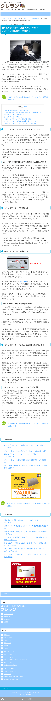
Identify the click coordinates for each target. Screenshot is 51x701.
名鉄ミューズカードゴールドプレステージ (15, 659)
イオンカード (7, 643)
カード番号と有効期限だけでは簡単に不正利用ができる (24, 112)
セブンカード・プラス (10, 654)
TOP (11, 18)
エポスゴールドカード (10, 671)
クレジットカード (8, 614)
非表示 (24, 107)
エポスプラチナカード (10, 668)
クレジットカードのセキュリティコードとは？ (18, 110)
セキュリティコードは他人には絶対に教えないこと (20, 121)
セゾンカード (7, 640)
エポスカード (7, 674)
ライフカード (7, 648)
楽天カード (7, 645)
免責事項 (6, 622)
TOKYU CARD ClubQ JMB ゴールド (13, 676)
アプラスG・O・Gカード (10, 665)
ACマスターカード (9, 651)
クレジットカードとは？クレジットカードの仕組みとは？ (25, 451)
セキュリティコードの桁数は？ (13, 115)
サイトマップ (6, 688)
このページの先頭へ (27, 699)
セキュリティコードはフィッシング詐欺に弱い (21, 123)
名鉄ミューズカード (9, 662)
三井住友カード (8, 637)
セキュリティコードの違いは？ (13, 117)
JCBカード (23, 281)
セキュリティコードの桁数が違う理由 (18, 119)
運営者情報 (7, 619)
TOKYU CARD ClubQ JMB (11, 679)
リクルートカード (8, 657)
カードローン (7, 616)
